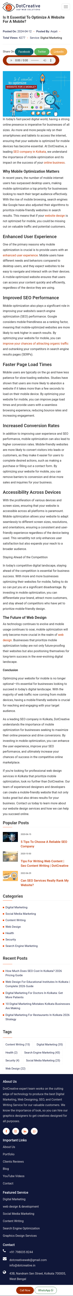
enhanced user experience (20, 255)
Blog (6, 1169)
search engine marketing (21, 946)
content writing (15, 920)
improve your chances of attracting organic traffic (35, 343)
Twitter (42, 51)
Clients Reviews (13, 1161)
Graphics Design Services (20, 1236)
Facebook (24, 51)
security (10, 939)
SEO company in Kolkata (29, 151)
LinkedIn (59, 51)
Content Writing (13, 1221)
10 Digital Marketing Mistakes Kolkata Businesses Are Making (37, 1006)
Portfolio (8, 1154)
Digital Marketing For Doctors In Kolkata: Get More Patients (34, 995)
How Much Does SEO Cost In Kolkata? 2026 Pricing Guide (33, 973)
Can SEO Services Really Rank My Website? (45, 883)
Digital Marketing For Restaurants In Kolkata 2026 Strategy (37, 1017)
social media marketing (20, 913)
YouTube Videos (13, 1176)
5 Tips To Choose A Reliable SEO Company (44, 844)
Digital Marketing (51, 38)
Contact (8, 1183)
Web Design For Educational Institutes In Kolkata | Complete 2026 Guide (37, 984)
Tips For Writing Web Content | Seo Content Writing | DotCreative (44, 863)
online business (54, 162)
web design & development (21, 1206)
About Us (9, 1147)
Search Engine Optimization (21, 1228)
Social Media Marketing (18, 1213)
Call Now (25, 1290)
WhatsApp (45, 1290)
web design (13, 926)
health (9, 933)
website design (55, 215)
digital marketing (16, 907)
